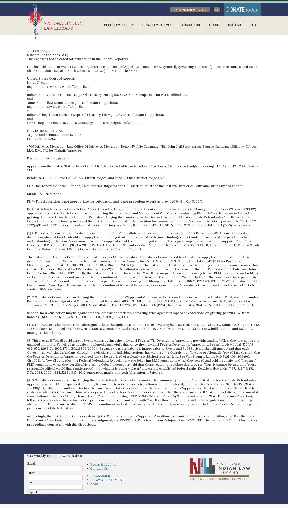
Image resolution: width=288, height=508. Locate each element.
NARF (94, 484)
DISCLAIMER (100, 476)
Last (30, 482)
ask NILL (215, 25)
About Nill (235, 25)
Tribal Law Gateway (156, 25)
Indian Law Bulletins (119, 25)
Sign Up (33, 492)
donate (242, 9)
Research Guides (190, 25)
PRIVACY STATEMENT (107, 480)
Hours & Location (103, 464)
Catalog (255, 25)
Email (31, 463)
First (31, 473)
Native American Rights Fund (190, 9)
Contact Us (99, 468)
